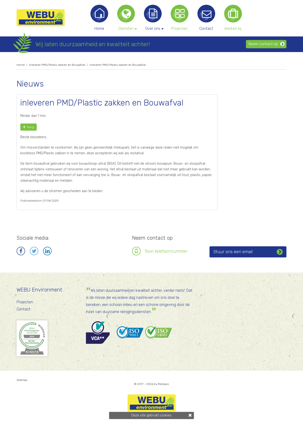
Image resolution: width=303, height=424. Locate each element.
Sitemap (22, 380)
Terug (28, 127)
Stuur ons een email (248, 251)
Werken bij (232, 28)
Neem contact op (267, 44)
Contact (206, 28)
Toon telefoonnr (165, 251)
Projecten (179, 28)
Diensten (127, 28)
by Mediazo (161, 384)
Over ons (154, 28)
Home (99, 28)
